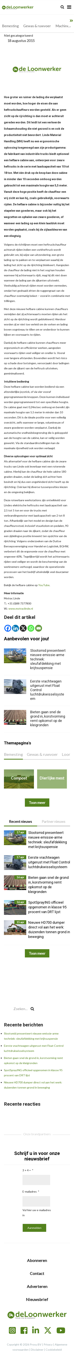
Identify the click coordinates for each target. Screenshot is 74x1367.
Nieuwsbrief (37, 1299)
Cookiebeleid (54, 1349)
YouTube (44, 585)
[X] (23, 628)
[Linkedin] (15, 628)
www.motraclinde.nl (20, 608)
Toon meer (37, 953)
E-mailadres (29, 1191)
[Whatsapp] (30, 628)
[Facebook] (7, 628)
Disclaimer (37, 1349)
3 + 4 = (26, 1170)
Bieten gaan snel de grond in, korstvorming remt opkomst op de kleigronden (47, 718)
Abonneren (37, 1260)
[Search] (62, 7)
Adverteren (37, 1286)
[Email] (38, 628)
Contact (37, 1273)
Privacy (48, 1344)
